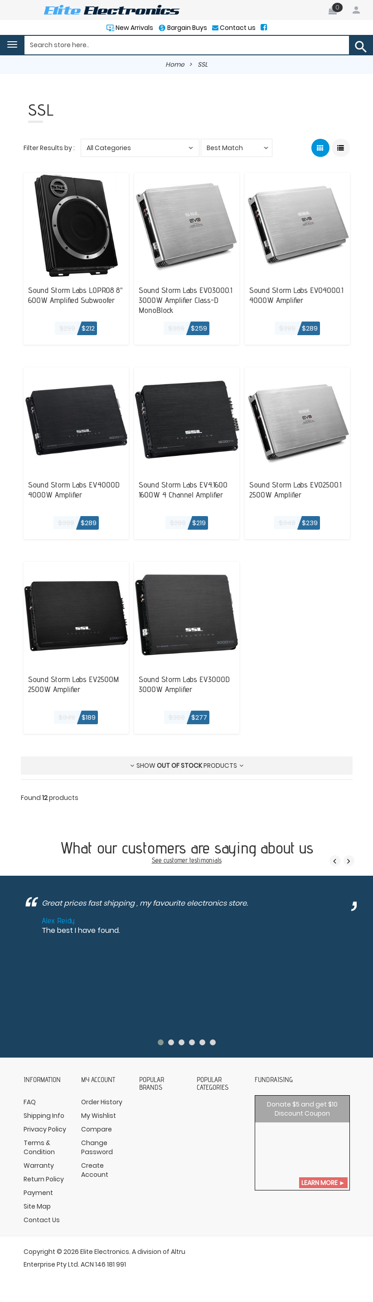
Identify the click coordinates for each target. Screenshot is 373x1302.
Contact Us (42, 1219)
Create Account (94, 1170)
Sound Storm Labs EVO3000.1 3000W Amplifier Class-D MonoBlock (185, 299)
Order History (101, 1101)
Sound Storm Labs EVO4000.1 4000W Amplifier (296, 294)
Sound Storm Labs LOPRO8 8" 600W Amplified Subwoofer (75, 294)
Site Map (37, 1205)
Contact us (238, 28)
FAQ (30, 1101)
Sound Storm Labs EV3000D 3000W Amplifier (184, 683)
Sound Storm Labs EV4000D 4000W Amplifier (74, 489)
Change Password (97, 1147)
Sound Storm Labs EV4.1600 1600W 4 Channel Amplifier (183, 489)
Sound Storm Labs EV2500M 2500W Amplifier (73, 683)
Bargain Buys (186, 28)
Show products (186, 765)
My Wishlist (98, 1115)
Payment (38, 1192)
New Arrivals (132, 28)
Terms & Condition (39, 1147)
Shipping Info (44, 1115)
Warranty (39, 1165)
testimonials (205, 859)
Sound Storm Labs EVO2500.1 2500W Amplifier (295, 489)
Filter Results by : (49, 147)
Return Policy (44, 1178)
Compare (96, 1128)
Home (174, 64)
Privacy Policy (45, 1128)
